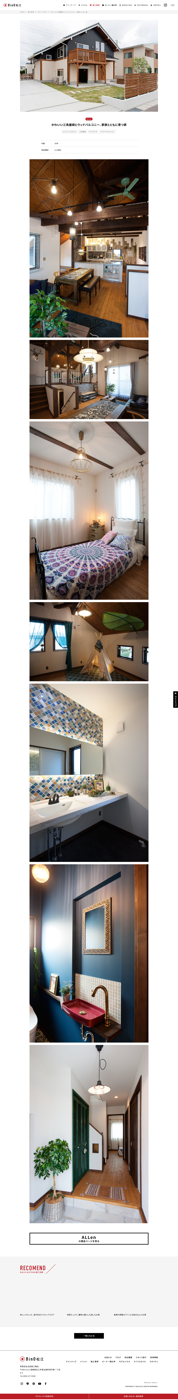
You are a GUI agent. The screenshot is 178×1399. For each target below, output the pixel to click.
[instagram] (165, 5)
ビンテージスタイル (69, 131)
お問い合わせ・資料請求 (133, 1396)
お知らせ (108, 1357)
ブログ (118, 1357)
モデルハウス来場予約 (44, 1396)
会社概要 (128, 1357)
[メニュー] (172, 5)
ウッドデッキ (93, 131)
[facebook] (45, 1383)
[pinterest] (33, 1383)
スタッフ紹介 (141, 1357)
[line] (28, 1383)
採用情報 (154, 1357)
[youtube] (39, 1383)
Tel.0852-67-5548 (27, 1376)
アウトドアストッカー (107, 131)
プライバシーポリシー (151, 1383)
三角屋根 (82, 131)
